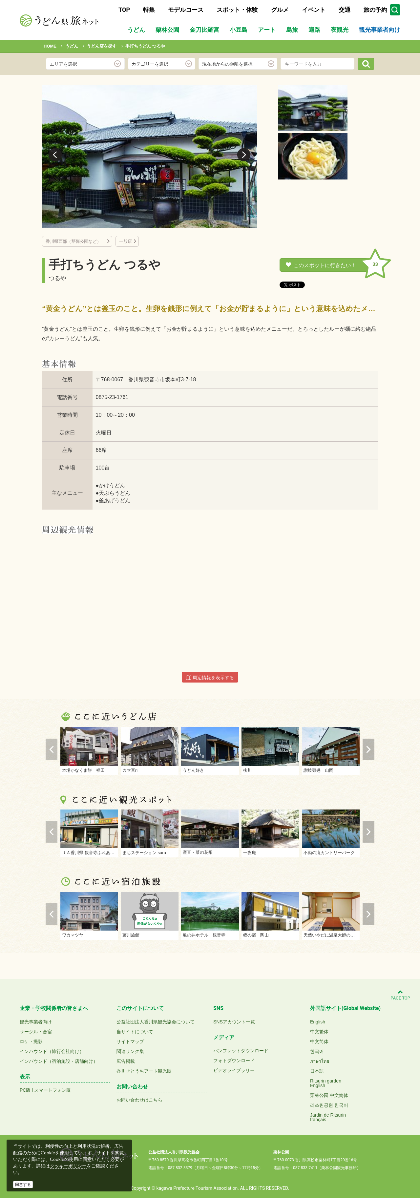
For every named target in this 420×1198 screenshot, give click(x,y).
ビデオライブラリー (234, 1070)
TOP (124, 9)
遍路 (314, 29)
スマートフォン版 (52, 1090)
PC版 (25, 1090)
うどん (136, 29)
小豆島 (238, 29)
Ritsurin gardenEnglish (325, 1083)
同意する (23, 1184)
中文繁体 (319, 1031)
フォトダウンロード (234, 1060)
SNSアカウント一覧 (234, 1021)
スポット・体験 (237, 9)
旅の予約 (375, 9)
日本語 (317, 1071)
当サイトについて (134, 1031)
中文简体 (319, 1041)
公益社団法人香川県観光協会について (155, 1021)
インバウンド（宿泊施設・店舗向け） (59, 1061)
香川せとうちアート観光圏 (144, 1071)
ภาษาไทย (319, 1061)
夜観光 (339, 29)
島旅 (292, 29)
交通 (344, 9)
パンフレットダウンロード (240, 1050)
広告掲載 (125, 1061)
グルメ (280, 9)
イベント (314, 9)
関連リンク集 (130, 1051)
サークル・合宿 (36, 1031)
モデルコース (185, 9)
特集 (149, 9)
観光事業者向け (379, 29)
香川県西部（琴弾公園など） (75, 241)
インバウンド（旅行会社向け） (52, 1051)
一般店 (125, 241)
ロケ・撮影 (31, 1041)
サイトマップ (130, 1041)
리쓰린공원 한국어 (329, 1105)
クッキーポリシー (68, 1165)
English (317, 1021)
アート (267, 29)
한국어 (317, 1051)
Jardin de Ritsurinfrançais (328, 1117)
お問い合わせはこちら (139, 1100)
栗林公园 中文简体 (329, 1095)
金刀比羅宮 (204, 29)
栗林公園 (167, 29)
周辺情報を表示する (210, 677)
